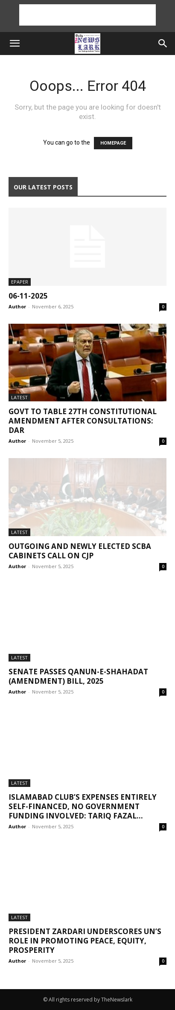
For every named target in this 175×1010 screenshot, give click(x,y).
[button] (14, 43)
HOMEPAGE (113, 143)
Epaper (19, 282)
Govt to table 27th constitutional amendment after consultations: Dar (83, 420)
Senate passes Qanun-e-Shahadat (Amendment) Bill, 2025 (78, 676)
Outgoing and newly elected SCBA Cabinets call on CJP (80, 550)
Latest (19, 397)
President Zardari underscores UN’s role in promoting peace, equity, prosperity (85, 940)
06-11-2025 (28, 296)
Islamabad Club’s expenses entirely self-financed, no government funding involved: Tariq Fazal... (83, 806)
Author (17, 306)
